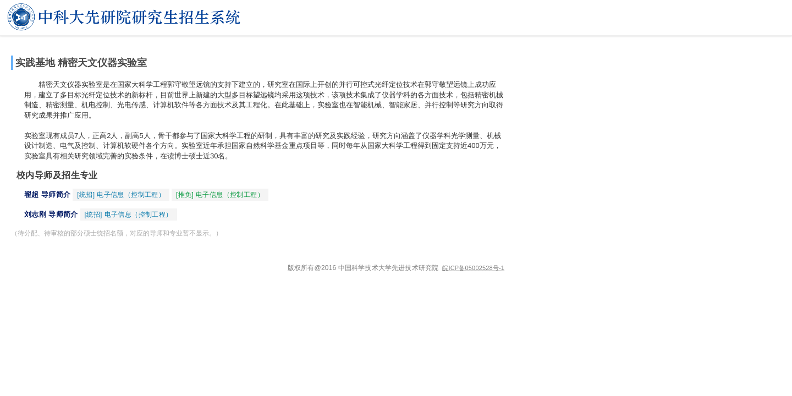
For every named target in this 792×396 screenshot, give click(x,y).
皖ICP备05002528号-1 (473, 268)
